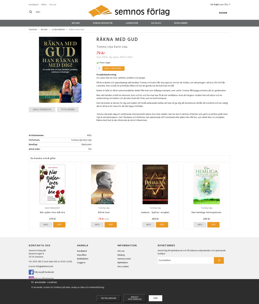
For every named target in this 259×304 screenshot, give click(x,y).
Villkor (44, 4)
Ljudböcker (132, 23)
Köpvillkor (82, 255)
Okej (155, 298)
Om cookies (123, 266)
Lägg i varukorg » (113, 68)
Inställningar (108, 298)
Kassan (223, 13)
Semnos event (124, 259)
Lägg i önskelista (42, 109)
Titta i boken (67, 109)
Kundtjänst (33, 4)
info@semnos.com (44, 266)
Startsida (33, 29)
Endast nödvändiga (135, 298)
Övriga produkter (102, 23)
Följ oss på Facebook (41, 272)
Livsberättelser (58, 29)
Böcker (76, 23)
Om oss (52, 4)
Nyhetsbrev (122, 262)
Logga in (81, 262)
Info (46, 224)
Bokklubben (180, 23)
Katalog (156, 23)
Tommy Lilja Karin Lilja (112, 47)
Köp (59, 224)
